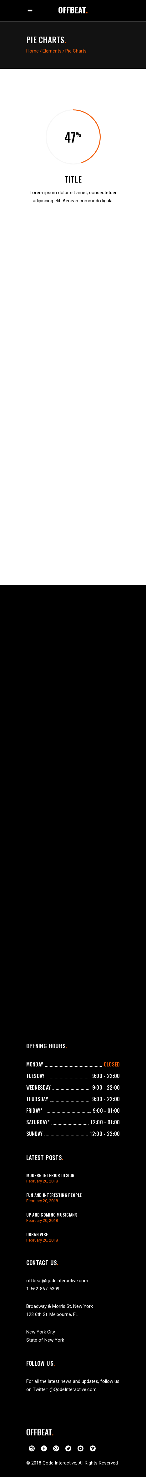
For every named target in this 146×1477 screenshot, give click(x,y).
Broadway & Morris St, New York (59, 1306)
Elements (52, 51)
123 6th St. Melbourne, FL (52, 1314)
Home (32, 51)
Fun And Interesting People (54, 1195)
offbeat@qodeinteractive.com (57, 1280)
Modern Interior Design (50, 1175)
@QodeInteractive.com (73, 1389)
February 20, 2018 (42, 1181)
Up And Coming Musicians (51, 1214)
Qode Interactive (59, 1463)
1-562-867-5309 (42, 1289)
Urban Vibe (37, 1234)
